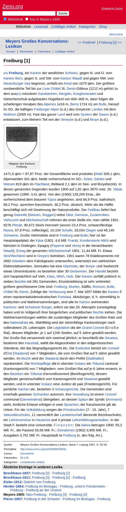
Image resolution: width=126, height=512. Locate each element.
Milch (61, 276)
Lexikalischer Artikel (32, 462)
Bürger (47, 307)
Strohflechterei (15, 256)
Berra (74, 104)
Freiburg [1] (61, 473)
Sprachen (71, 404)
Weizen (35, 215)
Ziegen (91, 230)
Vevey (76, 245)
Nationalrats (19, 322)
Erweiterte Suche (112, 8)
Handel (100, 271)
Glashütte (70, 266)
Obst (69, 215)
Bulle (103, 104)
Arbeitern (19, 261)
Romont (98, 287)
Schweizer (33, 307)
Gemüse (81, 215)
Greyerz (43, 256)
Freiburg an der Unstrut (43, 490)
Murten (74, 287)
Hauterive (43, 420)
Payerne (57, 245)
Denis (71, 88)
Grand (87, 328)
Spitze (83, 399)
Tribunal (98, 363)
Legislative (61, 328)
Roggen (48, 215)
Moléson (10, 114)
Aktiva (85, 425)
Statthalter (95, 358)
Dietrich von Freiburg (39, 482)
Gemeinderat (31, 399)
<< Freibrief (86, 42)
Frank (72, 240)
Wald (99, 174)
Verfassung (57, 292)
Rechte (98, 312)
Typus (52, 199)
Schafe (67, 230)
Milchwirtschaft (37, 220)
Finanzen (63, 425)
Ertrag (21, 251)
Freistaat (64, 297)
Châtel (55, 88)
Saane (104, 114)
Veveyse (67, 119)
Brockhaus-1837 (17, 473)
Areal (68, 83)
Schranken (41, 394)
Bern (18, 78)
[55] (6, 73)
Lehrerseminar (20, 420)
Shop (103, 26)
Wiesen (9, 184)
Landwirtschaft (71, 415)
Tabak (117, 189)
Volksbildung (35, 410)
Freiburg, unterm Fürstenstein (82, 486)
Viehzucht (11, 220)
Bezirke (20, 281)
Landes (97, 109)
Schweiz (71, 73)
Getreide (20, 215)
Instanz (80, 363)
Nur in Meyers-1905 (42, 19)
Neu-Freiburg (36, 494)
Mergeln (65, 94)
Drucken (116, 34)
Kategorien (87, 26)
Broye (94, 119)
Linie (46, 88)
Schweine (11, 235)
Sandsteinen (47, 94)
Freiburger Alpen (46, 109)
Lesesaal (41, 26)
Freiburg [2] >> (110, 42)
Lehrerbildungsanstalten (90, 420)
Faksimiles (44, 51)
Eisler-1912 (13, 482)
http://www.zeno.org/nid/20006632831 (43, 448)
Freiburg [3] (41, 477)
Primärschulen (74, 410)
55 (21, 457)
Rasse (8, 230)
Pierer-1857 (13, 499)
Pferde (17, 225)
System (86, 114)
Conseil (98, 328)
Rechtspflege (41, 363)
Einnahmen (66, 430)
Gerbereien (78, 271)
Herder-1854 (13, 486)
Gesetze (111, 338)
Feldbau (94, 210)
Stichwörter (26, 51)
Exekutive (83, 348)
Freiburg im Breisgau (41, 486)
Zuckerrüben (99, 215)
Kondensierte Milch (94, 240)
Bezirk (26, 358)
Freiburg (16, 73)
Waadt (77, 78)
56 (27, 457)
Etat (9, 353)
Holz (69, 276)
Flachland (41, 184)
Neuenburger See (17, 83)
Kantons (10, 307)
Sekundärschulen (17, 415)
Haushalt (32, 343)
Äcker (88, 179)
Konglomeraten (84, 94)
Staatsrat (21, 353)
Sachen (24, 389)
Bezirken (16, 374)
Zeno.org (12, 6)
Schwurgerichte (67, 389)
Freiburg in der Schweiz (42, 499)
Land (61, 114)
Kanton (35, 73)
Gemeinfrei (27, 453)
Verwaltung (81, 394)
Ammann (114, 399)
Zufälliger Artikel (63, 26)
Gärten (99, 179)
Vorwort (10, 51)
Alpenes (50, 104)
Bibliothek (13, 19)
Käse (39, 240)
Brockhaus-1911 (17, 477)
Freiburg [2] (41, 473)
